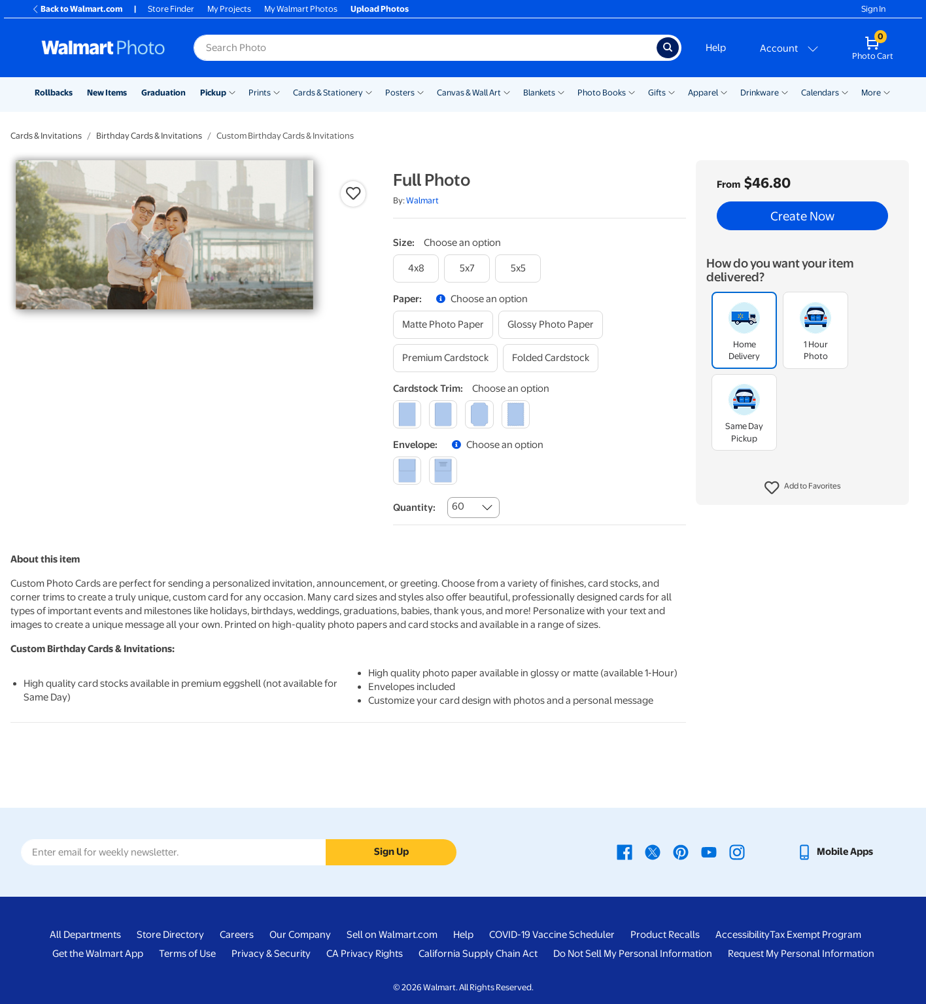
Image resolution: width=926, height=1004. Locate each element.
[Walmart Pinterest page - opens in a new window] (681, 851)
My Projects (229, 9)
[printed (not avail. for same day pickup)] (443, 471)
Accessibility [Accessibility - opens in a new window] (742, 935)
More (871, 92)
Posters (400, 92)
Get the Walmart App (97, 954)
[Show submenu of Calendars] (845, 91)
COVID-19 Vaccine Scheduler (552, 935)
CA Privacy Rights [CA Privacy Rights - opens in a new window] (364, 954)
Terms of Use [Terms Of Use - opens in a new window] (187, 954)
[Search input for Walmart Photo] (425, 48)
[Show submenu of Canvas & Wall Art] (507, 91)
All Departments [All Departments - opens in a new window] (85, 935)
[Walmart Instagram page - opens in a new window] (737, 851)
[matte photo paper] (443, 325)
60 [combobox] (458, 506)
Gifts (657, 92)
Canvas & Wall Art (469, 92)
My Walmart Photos (300, 9)
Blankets (539, 92)
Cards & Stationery (328, 92)
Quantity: (414, 507)
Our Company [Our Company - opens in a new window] (300, 935)
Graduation (163, 92)
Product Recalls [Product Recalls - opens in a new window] (665, 935)
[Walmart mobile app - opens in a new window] (835, 851)
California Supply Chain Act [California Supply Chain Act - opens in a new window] (478, 954)
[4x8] (416, 268)
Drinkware (759, 92)
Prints (260, 92)
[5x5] (518, 268)
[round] (443, 414)
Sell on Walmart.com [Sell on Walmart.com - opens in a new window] (392, 935)
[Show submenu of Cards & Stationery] (369, 91)
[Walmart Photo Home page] (103, 47)
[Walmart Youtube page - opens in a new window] (709, 851)
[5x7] (467, 268)
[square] (407, 414)
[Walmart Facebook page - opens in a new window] (624, 851)
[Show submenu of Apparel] (724, 91)
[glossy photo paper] (550, 325)
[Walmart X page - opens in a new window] (652, 851)
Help (716, 48)
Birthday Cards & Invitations (149, 136)
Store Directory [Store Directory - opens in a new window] (170, 935)
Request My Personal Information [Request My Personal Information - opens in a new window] (801, 954)
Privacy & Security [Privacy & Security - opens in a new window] (271, 954)
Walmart (422, 200)
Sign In (873, 9)
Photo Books (601, 92)
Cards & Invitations (46, 136)
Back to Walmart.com (76, 9)
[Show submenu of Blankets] (561, 91)
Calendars (820, 92)
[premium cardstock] (445, 358)
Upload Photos (380, 9)
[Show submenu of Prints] (277, 91)
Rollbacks (54, 92)
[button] (803, 488)
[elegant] (479, 414)
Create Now (802, 216)
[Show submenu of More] (887, 91)
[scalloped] (516, 414)
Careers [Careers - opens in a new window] (237, 935)
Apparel (703, 92)
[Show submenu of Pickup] (232, 91)
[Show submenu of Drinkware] (785, 91)
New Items (107, 92)
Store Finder (171, 9)
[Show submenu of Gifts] (672, 91)
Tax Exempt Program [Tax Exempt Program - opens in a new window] (815, 935)
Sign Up (391, 851)
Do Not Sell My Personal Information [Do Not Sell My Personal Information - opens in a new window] (632, 954)
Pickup (213, 92)
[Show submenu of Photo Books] (632, 91)
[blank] (407, 471)
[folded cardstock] (550, 358)
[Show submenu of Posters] (420, 91)
